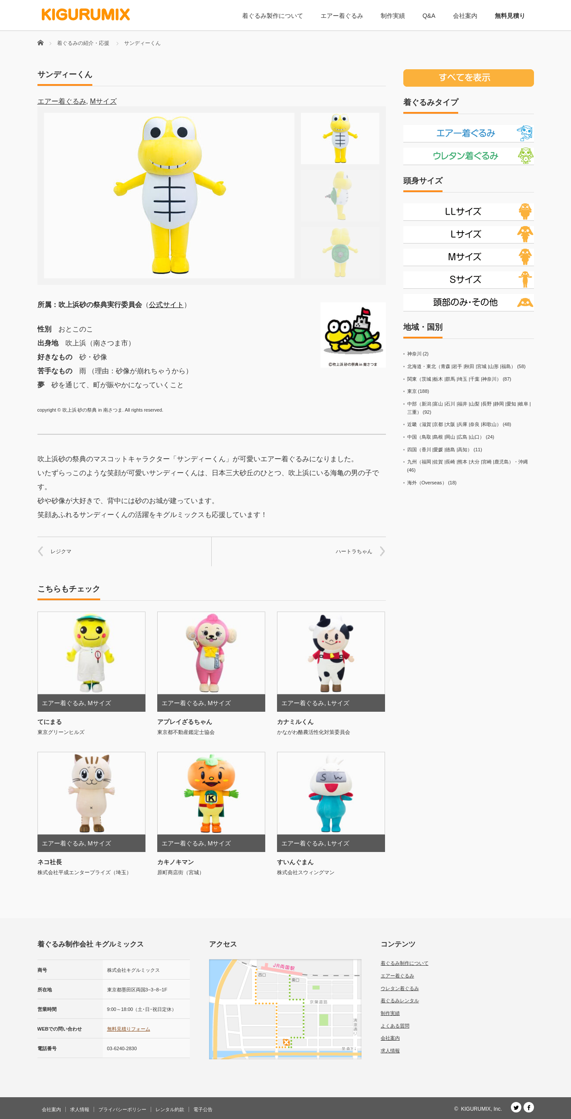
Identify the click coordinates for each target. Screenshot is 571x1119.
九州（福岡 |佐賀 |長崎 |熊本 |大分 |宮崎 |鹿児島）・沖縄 (467, 461)
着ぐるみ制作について (405, 963)
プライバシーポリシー (122, 1109)
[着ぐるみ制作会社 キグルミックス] (86, 14)
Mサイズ (103, 101)
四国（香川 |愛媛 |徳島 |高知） (440, 449)
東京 (412, 391)
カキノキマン (175, 862)
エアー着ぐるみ (342, 15)
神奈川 (414, 353)
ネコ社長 (49, 862)
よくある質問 (395, 1025)
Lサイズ (338, 703)
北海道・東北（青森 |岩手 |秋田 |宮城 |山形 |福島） (461, 366)
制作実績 (393, 15)
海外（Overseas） (427, 482)
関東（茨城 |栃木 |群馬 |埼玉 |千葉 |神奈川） (454, 379)
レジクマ (61, 551)
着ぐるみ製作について (272, 15)
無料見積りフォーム (128, 1028)
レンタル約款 (169, 1109)
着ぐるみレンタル (400, 1000)
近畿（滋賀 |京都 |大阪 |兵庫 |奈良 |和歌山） (454, 424)
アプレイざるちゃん (184, 721)
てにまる (49, 721)
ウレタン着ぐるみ (400, 988)
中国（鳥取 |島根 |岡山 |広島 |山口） (446, 436)
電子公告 (203, 1109)
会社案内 (465, 15)
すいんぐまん (295, 862)
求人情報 (390, 1050)
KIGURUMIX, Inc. (481, 1109)
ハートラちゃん (354, 551)
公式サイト (166, 304)
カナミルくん (295, 721)
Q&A (429, 15)
